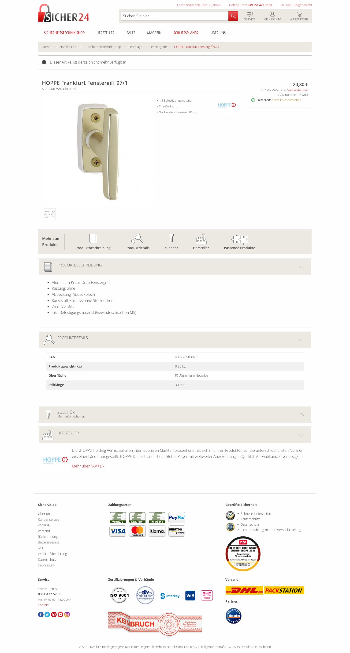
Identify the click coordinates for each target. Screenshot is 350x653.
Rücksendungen (49, 536)
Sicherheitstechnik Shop (64, 33)
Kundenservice (49, 519)
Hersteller (106, 33)
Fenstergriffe (158, 47)
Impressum (46, 565)
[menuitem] (49, 47)
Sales (131, 33)
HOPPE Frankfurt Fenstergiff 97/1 (196, 47)
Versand (44, 531)
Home (46, 47)
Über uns (218, 33)
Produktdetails (137, 248)
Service (250, 17)
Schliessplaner (185, 33)
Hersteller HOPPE (69, 47)
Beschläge (135, 47)
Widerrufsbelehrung (52, 553)
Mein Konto (272, 17)
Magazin (154, 33)
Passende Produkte (239, 248)
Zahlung (43, 525)
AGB (41, 548)
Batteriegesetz (48, 542)
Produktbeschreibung (93, 248)
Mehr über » (88, 466)
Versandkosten (297, 90)
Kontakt (43, 605)
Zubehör (171, 248)
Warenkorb (298, 17)
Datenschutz (47, 559)
